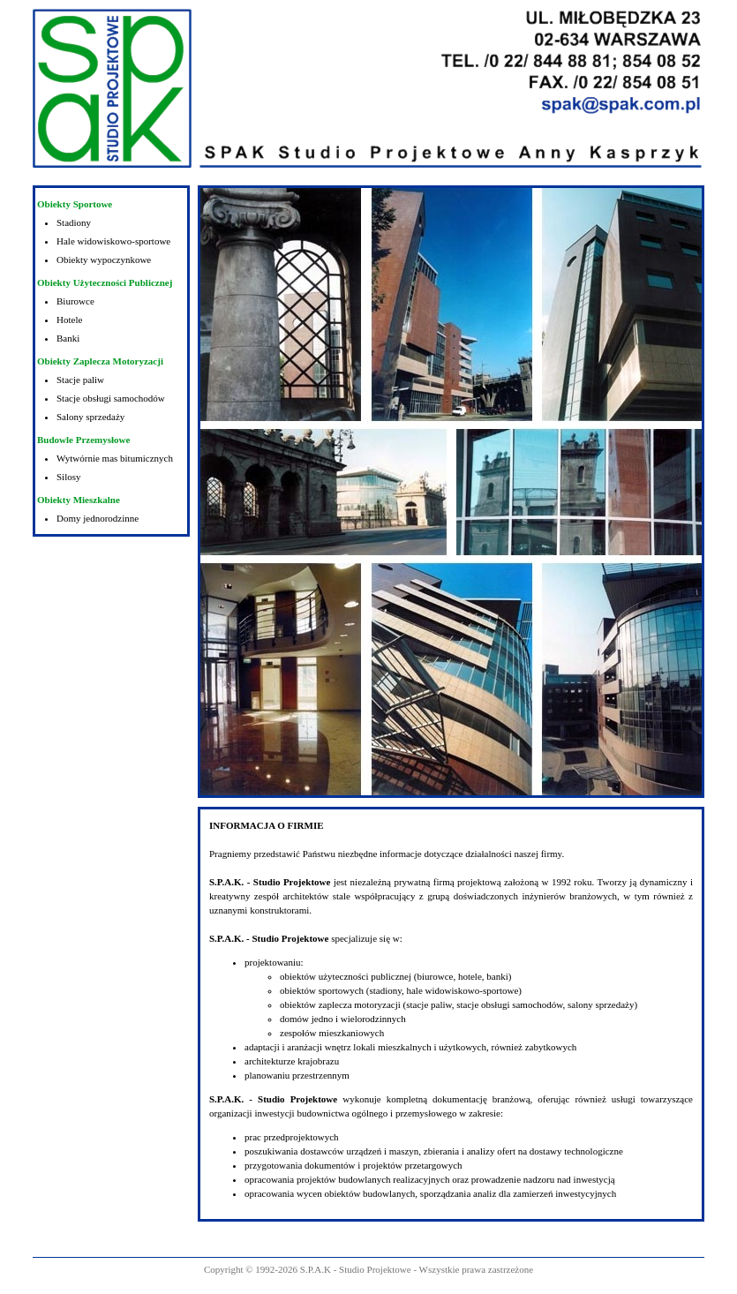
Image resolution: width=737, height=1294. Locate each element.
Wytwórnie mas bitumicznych (114, 458)
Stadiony (73, 222)
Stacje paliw (80, 379)
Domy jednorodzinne (97, 518)
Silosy (68, 476)
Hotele (69, 319)
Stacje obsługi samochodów (110, 398)
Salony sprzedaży (90, 416)
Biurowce (75, 301)
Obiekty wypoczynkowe (103, 259)
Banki (67, 338)
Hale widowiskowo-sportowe (113, 241)
